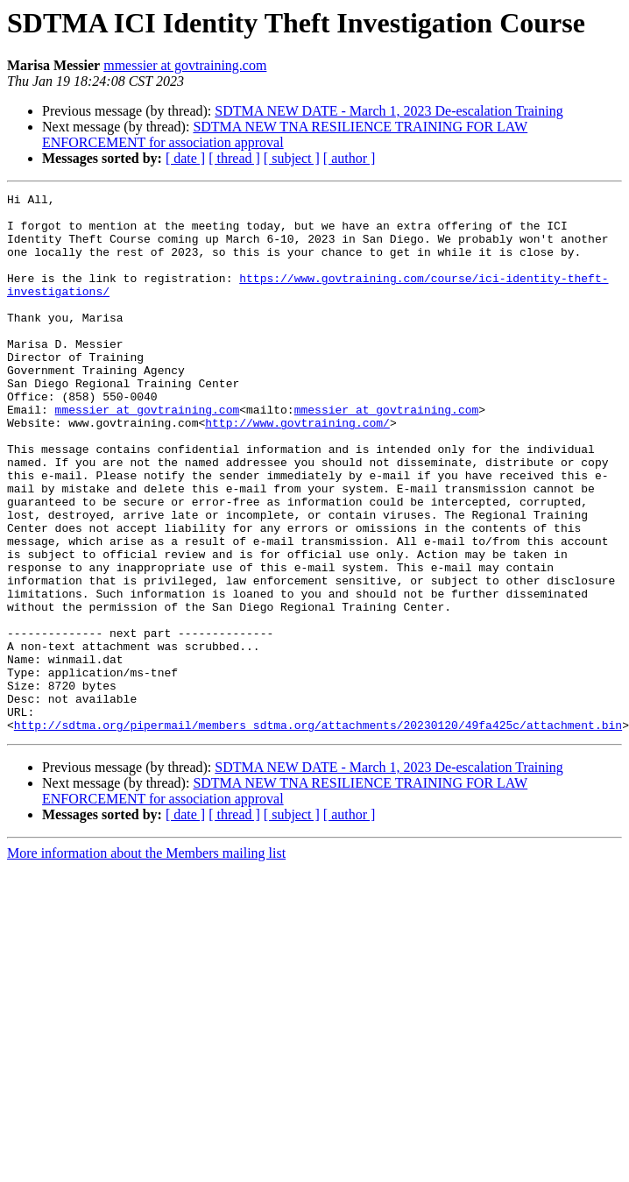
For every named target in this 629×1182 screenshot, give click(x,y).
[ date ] (185, 158)
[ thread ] (234, 158)
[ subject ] (292, 158)
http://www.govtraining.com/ (297, 470)
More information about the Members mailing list (146, 960)
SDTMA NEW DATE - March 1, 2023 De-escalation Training (388, 110)
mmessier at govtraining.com (184, 65)
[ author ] (349, 158)
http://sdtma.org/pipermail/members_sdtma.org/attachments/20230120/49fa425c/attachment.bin (318, 832)
